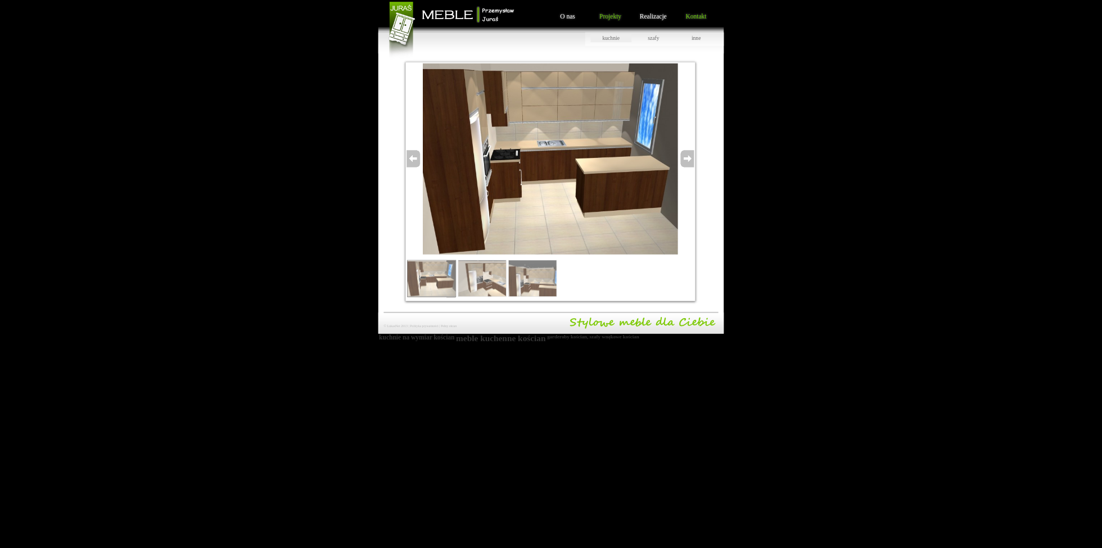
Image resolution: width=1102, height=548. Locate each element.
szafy (653, 38)
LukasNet (393, 326)
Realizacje (653, 16)
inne (696, 38)
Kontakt (695, 16)
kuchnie (611, 38)
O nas (567, 16)
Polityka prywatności (424, 326)
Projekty (610, 16)
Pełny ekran (449, 326)
